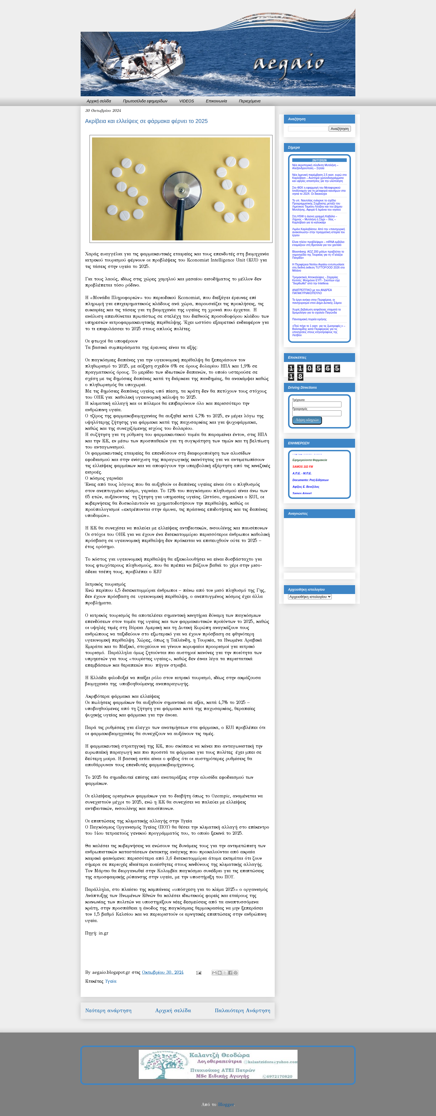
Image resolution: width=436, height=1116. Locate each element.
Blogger (226, 1104)
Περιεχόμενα (250, 101)
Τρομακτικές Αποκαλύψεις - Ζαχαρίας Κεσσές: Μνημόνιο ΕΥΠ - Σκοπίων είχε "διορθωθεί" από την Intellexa (316, 280)
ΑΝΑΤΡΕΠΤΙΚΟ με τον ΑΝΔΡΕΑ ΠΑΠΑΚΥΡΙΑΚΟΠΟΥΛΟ (312, 292)
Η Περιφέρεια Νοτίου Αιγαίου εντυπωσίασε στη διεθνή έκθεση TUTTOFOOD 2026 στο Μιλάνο (318, 267)
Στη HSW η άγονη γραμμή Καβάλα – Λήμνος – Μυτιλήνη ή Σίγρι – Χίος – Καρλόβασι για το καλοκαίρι (314, 219)
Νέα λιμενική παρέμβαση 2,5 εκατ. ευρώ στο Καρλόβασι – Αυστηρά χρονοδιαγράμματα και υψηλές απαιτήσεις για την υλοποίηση (319, 178)
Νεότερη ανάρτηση (108, 1010)
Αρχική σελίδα (99, 101)
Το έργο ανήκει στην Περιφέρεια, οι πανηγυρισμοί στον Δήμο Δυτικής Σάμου (317, 301)
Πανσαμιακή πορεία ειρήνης (309, 319)
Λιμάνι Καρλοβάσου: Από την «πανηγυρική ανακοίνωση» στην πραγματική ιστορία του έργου (318, 232)
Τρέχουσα (298, 399)
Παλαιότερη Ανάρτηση (242, 1010)
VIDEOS (186, 101)
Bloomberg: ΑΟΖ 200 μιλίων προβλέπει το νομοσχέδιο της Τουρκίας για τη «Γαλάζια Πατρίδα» (318, 254)
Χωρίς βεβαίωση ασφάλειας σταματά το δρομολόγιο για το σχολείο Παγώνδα (316, 311)
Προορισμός (299, 408)
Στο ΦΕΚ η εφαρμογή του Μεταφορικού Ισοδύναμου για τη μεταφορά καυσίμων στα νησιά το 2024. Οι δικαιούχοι (319, 190)
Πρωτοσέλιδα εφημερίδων (145, 101)
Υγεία (111, 981)
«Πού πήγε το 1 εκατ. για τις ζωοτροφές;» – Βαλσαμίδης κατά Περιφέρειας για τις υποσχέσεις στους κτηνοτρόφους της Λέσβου (318, 330)
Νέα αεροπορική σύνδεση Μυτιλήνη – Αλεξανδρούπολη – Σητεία (315, 167)
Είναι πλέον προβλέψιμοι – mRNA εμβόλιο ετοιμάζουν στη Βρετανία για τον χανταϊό (318, 243)
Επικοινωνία (216, 101)
